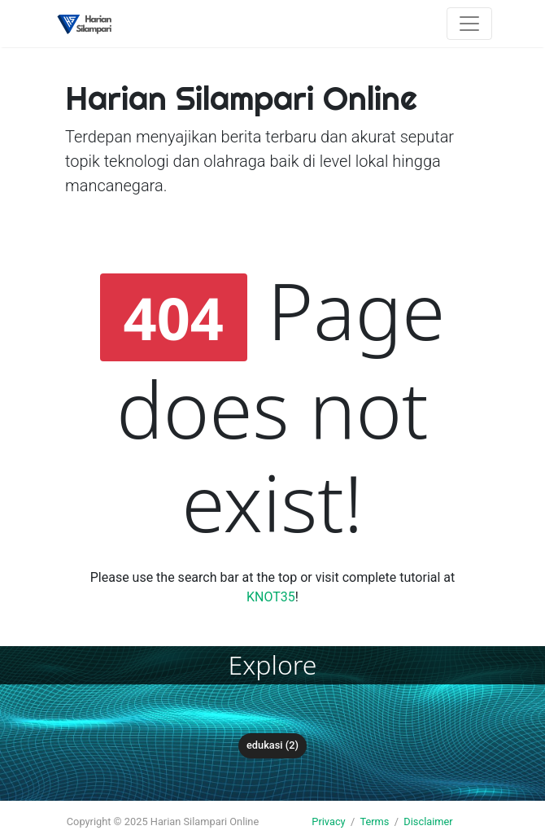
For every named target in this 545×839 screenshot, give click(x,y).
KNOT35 (270, 597)
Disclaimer (427, 821)
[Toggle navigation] (469, 23)
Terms (374, 821)
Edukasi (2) (272, 745)
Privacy (328, 821)
